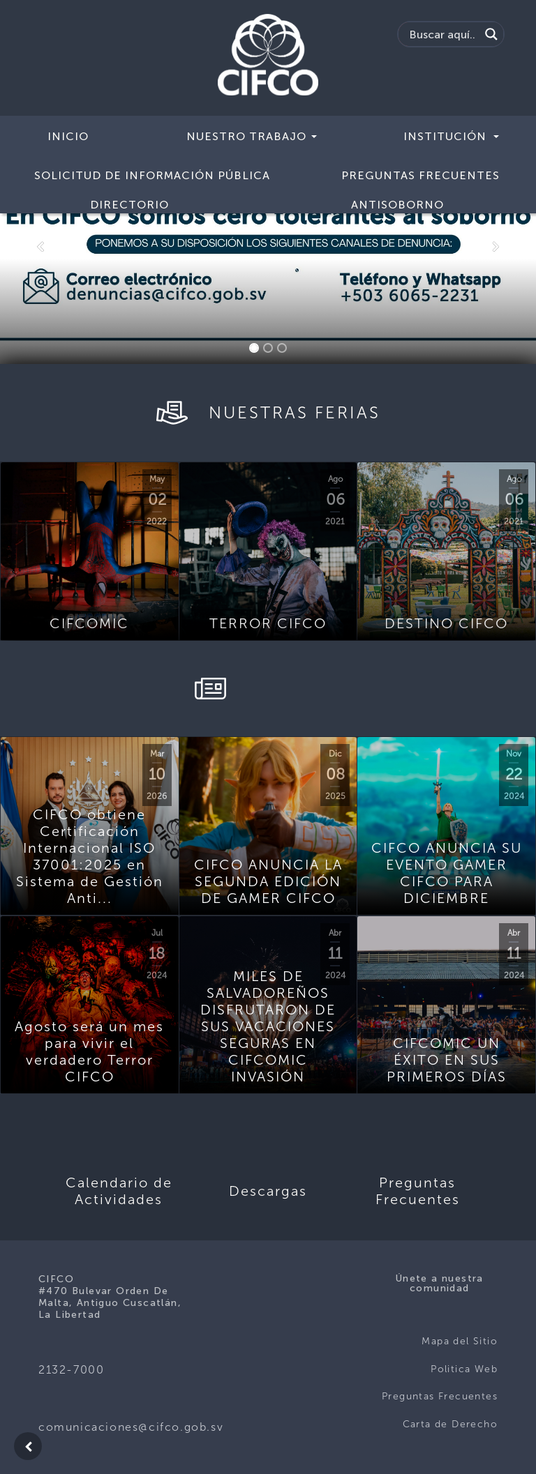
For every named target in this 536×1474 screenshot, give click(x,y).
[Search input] (443, 34)
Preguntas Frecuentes (420, 175)
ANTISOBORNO (397, 204)
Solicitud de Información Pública (152, 175)
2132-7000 (71, 1369)
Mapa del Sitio (460, 1341)
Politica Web (464, 1369)
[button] (40, 247)
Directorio (129, 204)
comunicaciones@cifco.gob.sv (130, 1427)
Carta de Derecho (450, 1424)
